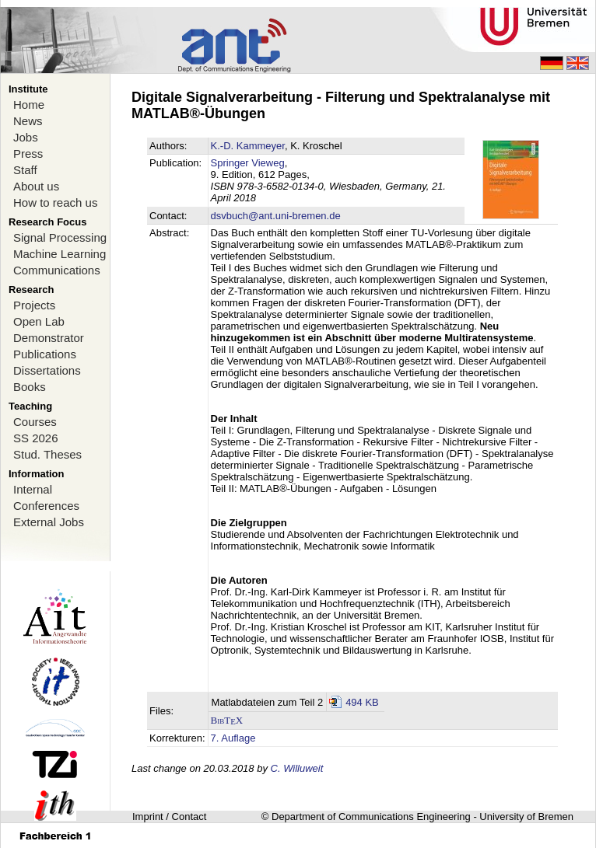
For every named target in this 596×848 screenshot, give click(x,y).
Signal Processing (60, 237)
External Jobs (48, 522)
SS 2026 (35, 438)
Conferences (46, 505)
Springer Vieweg (248, 163)
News (28, 120)
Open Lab (39, 321)
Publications (44, 354)
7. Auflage (233, 738)
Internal (32, 489)
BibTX (227, 720)
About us (36, 186)
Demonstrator (48, 337)
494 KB (362, 702)
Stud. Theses (47, 454)
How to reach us (55, 202)
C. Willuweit (297, 768)
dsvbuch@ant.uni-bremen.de (276, 216)
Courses (35, 421)
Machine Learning (59, 253)
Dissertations (47, 370)
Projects (34, 305)
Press (28, 153)
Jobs (25, 137)
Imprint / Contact (169, 816)
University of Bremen (526, 816)
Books (29, 386)
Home (28, 104)
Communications (56, 270)
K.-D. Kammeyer (248, 146)
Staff (25, 169)
